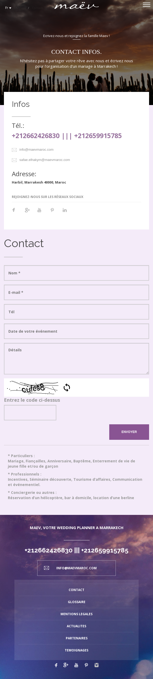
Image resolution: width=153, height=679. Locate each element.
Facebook (17, 212)
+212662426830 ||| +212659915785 (67, 135)
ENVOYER (129, 432)
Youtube (42, 212)
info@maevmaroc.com (36, 150)
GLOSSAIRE (76, 602)
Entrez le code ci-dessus (32, 400)
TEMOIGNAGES (76, 650)
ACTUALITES (76, 626)
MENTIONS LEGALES (76, 614)
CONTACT (76, 590)
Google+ (29, 212)
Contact (37, 8)
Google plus (65, 665)
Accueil (21, 8)
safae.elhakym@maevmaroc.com (44, 160)
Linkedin (67, 212)
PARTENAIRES (77, 638)
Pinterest (55, 212)
